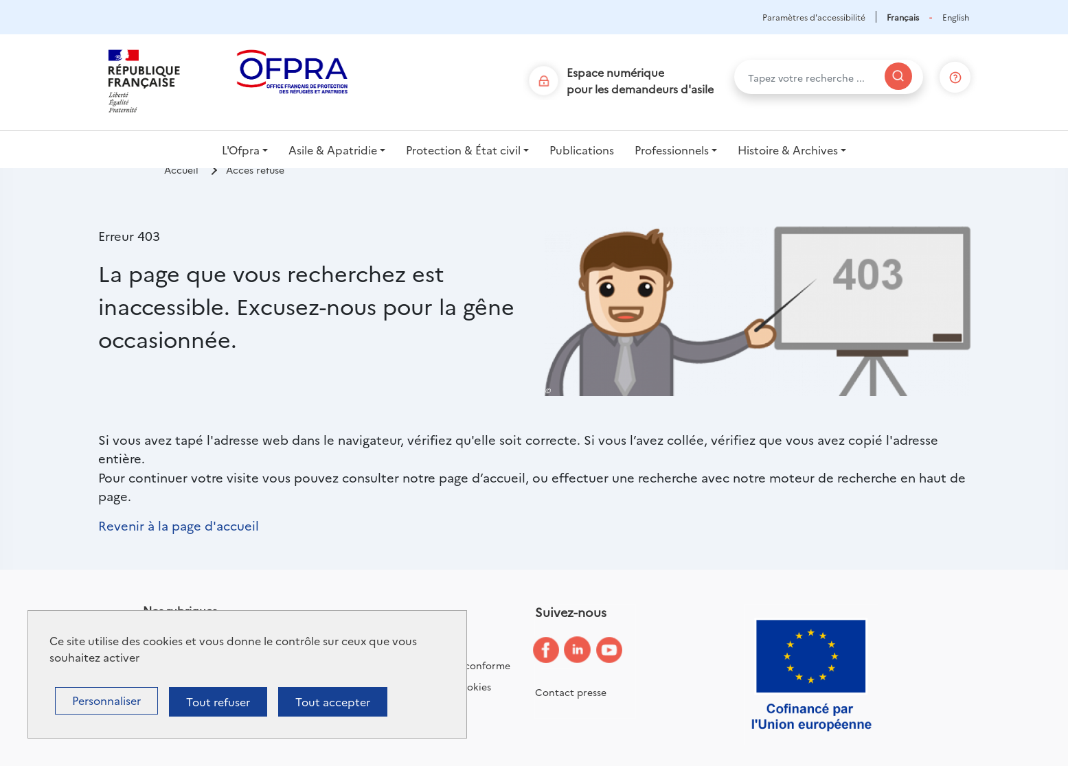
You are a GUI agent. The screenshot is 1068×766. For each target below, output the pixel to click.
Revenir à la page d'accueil (178, 525)
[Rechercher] (898, 76)
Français (903, 17)
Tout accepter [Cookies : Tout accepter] (332, 701)
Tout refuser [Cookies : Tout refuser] (218, 701)
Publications (581, 149)
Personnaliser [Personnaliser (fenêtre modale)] (106, 700)
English (955, 17)
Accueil (181, 169)
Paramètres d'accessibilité (813, 17)
